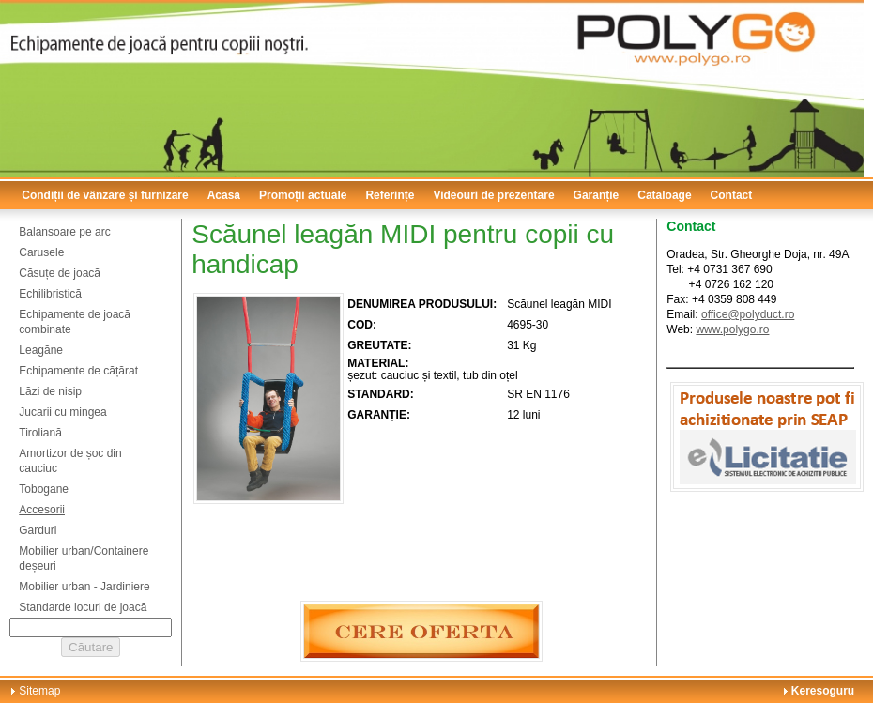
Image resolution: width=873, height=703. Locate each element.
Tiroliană (40, 432)
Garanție (597, 195)
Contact (732, 195)
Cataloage (664, 195)
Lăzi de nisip (50, 391)
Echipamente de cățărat (78, 370)
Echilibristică (50, 293)
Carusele (41, 252)
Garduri (37, 530)
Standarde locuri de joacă (82, 607)
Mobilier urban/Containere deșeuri (83, 558)
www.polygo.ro (732, 329)
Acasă (223, 195)
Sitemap (39, 690)
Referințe (389, 195)
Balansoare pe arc (64, 231)
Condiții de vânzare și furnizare (105, 195)
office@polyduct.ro (747, 314)
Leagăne (41, 350)
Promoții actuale (302, 195)
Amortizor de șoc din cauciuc (70, 461)
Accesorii (42, 509)
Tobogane (44, 489)
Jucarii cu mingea (62, 412)
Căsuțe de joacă (59, 273)
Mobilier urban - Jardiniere (84, 586)
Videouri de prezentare (493, 195)
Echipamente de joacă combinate (74, 322)
